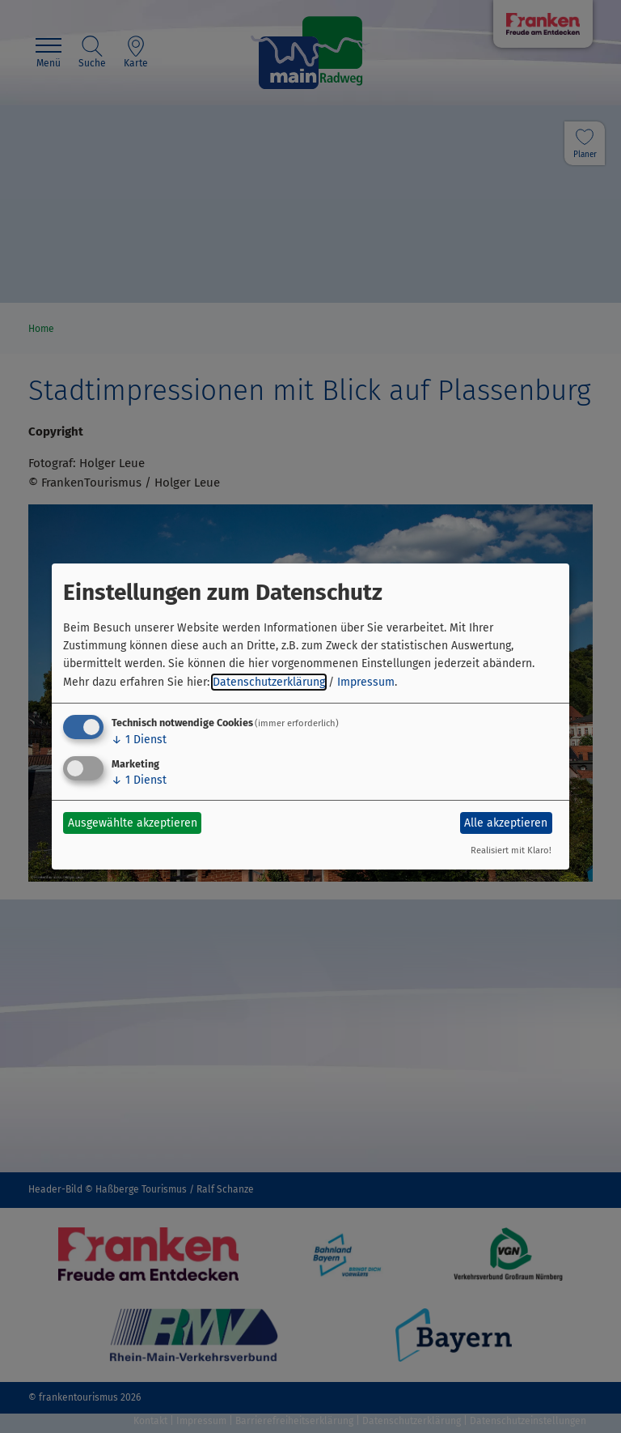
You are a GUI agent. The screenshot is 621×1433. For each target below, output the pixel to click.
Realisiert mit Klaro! (511, 850)
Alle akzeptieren (505, 823)
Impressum (366, 682)
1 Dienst (139, 739)
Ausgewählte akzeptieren (132, 823)
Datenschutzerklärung (269, 682)
